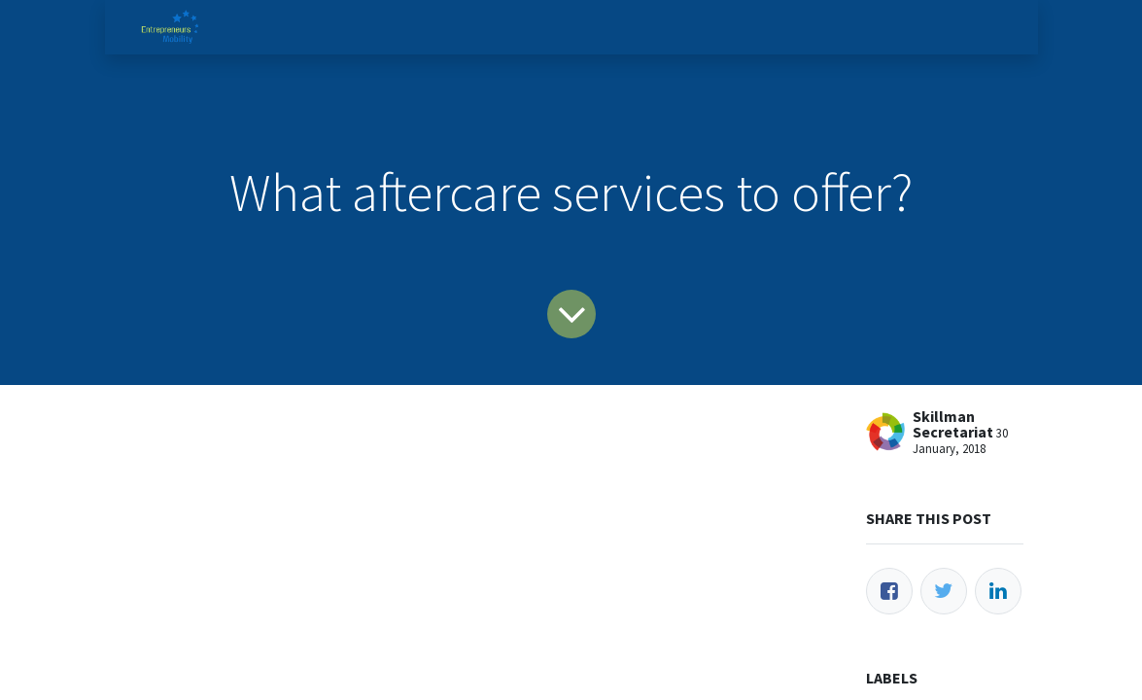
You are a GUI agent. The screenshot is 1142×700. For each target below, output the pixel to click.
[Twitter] (943, 591)
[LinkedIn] (998, 591)
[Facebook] (889, 591)
